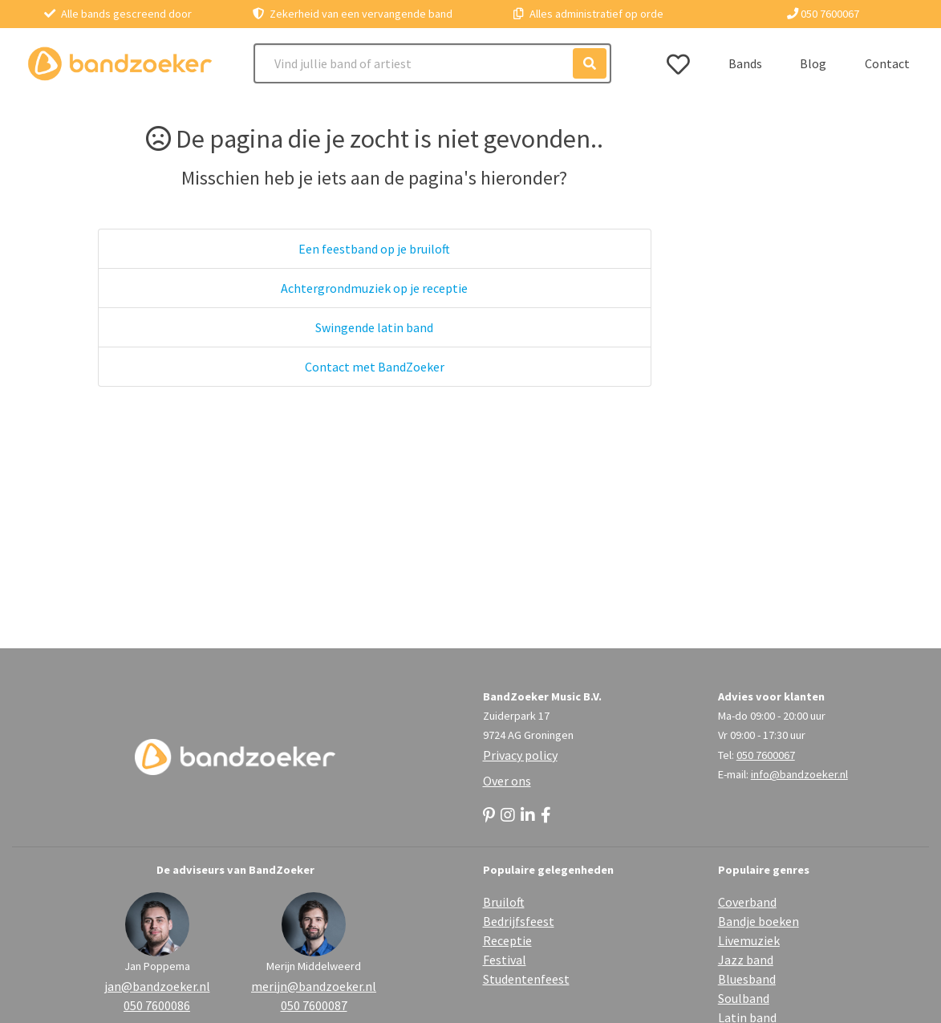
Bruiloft (504, 902)
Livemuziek (749, 940)
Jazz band (745, 960)
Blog (813, 63)
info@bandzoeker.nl (799, 774)
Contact (887, 63)
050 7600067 (823, 13)
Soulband (743, 998)
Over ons (507, 781)
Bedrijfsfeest (518, 921)
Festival (504, 960)
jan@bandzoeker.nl (157, 986)
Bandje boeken (758, 921)
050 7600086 (157, 1005)
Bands (745, 63)
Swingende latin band (374, 327)
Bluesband (747, 979)
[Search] (432, 63)
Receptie (507, 940)
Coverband (747, 902)
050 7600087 (314, 1005)
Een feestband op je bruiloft (374, 249)
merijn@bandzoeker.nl (313, 986)
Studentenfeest (526, 979)
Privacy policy (520, 755)
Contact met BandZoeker (374, 367)
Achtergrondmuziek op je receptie (374, 288)
